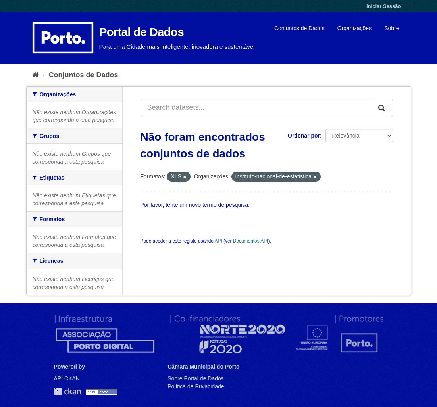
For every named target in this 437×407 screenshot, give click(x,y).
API (218, 241)
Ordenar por (304, 135)
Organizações (354, 28)
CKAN (67, 391)
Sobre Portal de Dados (195, 378)
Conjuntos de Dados (299, 28)
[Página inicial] (35, 75)
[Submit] (382, 108)
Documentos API (250, 241)
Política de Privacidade (195, 386)
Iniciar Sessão (383, 6)
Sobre (391, 28)
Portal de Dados (141, 31)
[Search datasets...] (256, 108)
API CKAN (67, 378)
